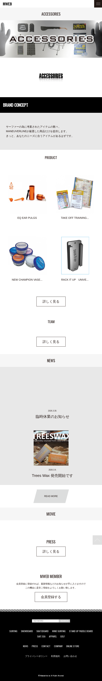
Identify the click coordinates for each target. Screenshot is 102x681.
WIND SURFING (59, 631)
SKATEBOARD (42, 631)
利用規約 (55, 656)
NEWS (25, 646)
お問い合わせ (70, 656)
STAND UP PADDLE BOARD (81, 631)
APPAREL (53, 636)
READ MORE (51, 496)
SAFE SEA (41, 636)
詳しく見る (51, 301)
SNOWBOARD (27, 631)
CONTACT (45, 646)
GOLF (62, 636)
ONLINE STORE (72, 646)
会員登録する (51, 597)
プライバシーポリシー (36, 656)
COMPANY (58, 646)
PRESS (35, 646)
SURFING (13, 631)
